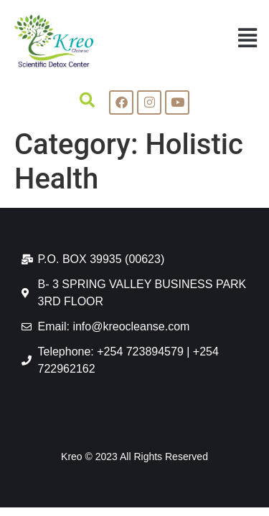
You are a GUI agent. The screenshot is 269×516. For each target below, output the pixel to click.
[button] (247, 38)
